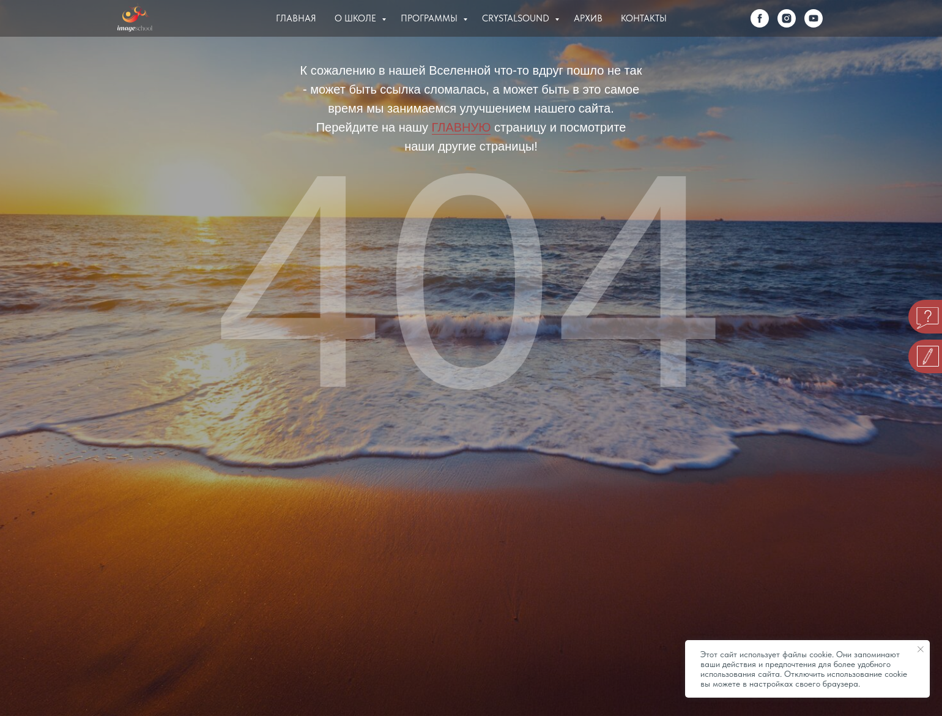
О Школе (357, 18)
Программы (430, 18)
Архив (588, 18)
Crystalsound (517, 18)
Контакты (644, 18)
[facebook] (760, 18)
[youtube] (813, 18)
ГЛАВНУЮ (461, 127)
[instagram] (786, 18)
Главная (296, 18)
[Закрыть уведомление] (920, 649)
